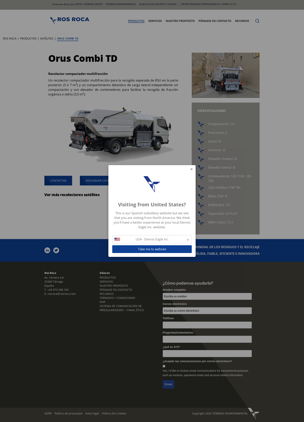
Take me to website (152, 249)
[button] (152, 239)
